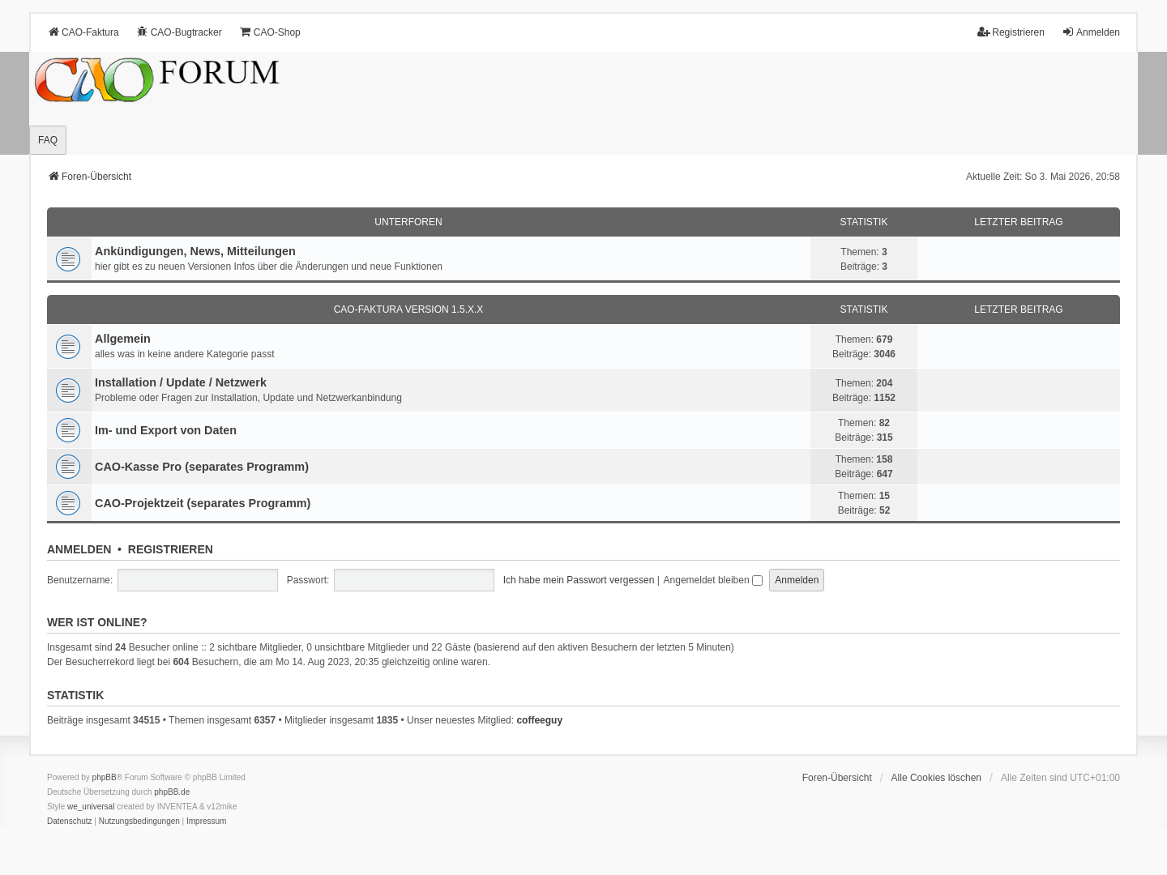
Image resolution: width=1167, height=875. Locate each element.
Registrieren (170, 549)
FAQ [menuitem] (48, 140)
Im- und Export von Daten (166, 430)
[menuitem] (69, 821)
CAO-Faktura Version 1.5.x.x (409, 309)
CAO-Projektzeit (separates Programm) (202, 503)
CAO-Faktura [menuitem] (83, 32)
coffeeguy (539, 720)
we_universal (90, 806)
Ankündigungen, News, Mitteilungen (195, 251)
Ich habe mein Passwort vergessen (579, 580)
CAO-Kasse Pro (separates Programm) (202, 466)
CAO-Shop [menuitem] (270, 32)
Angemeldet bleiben (713, 580)
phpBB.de (172, 792)
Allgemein (123, 338)
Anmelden (79, 549)
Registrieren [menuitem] (1011, 32)
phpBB (104, 777)
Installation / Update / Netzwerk (181, 382)
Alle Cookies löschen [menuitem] (936, 777)
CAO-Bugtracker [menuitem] (179, 32)
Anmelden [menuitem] (1091, 32)
